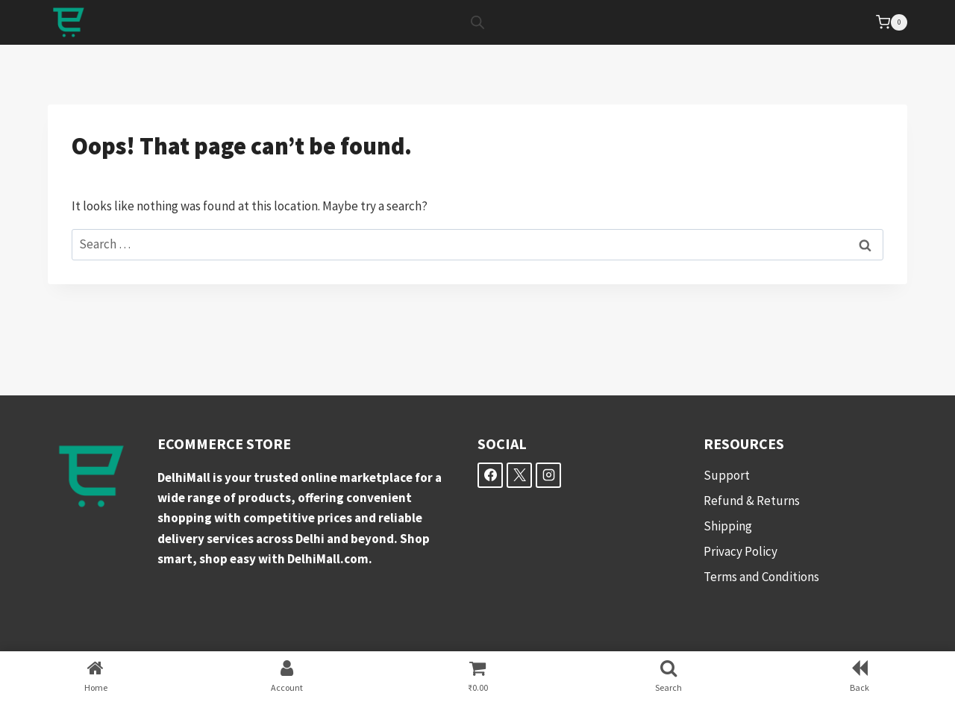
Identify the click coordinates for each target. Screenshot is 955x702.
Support (727, 475)
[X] (519, 475)
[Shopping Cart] (891, 22)
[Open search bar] (477, 22)
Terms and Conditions (761, 576)
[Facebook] (490, 475)
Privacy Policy (740, 551)
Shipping (728, 526)
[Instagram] (548, 475)
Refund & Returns (752, 500)
